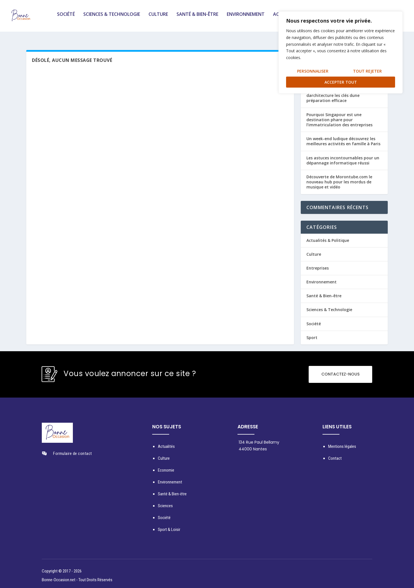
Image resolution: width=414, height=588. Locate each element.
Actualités (166, 442)
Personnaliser (312, 71)
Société (66, 18)
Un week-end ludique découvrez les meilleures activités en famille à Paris (343, 137)
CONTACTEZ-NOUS (340, 370)
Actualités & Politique (327, 236)
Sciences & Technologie (111, 18)
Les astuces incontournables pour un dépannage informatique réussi (342, 156)
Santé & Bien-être (197, 18)
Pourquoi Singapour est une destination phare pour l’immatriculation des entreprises (339, 116)
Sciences (165, 502)
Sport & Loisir (169, 525)
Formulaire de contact (72, 449)
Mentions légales (342, 442)
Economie (166, 466)
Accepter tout (340, 82)
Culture (158, 18)
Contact (335, 454)
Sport (311, 334)
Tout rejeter (367, 71)
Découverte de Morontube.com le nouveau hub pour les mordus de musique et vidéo (339, 178)
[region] (340, 52)
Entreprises (317, 264)
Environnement (246, 18)
